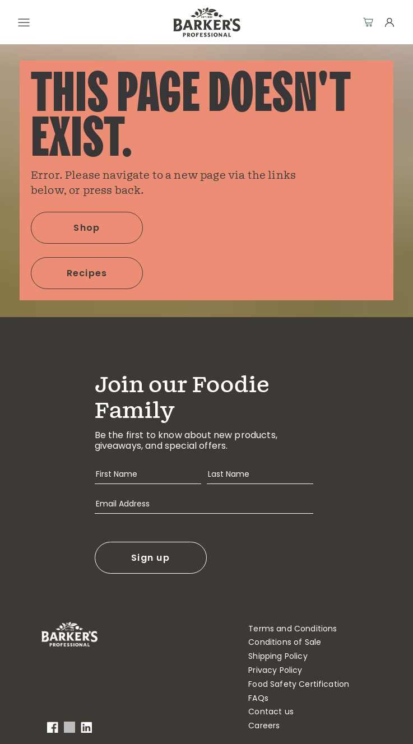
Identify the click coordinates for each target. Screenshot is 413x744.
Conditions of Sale (284, 642)
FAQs (258, 698)
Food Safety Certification (298, 684)
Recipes (87, 273)
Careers (264, 726)
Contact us (271, 712)
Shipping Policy (277, 656)
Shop (86, 227)
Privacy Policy (275, 670)
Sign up (150, 557)
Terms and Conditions (292, 629)
